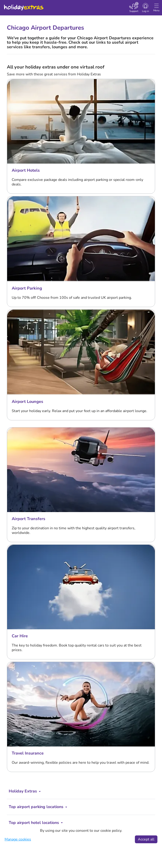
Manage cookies (18, 839)
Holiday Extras (23, 5)
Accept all (146, 839)
